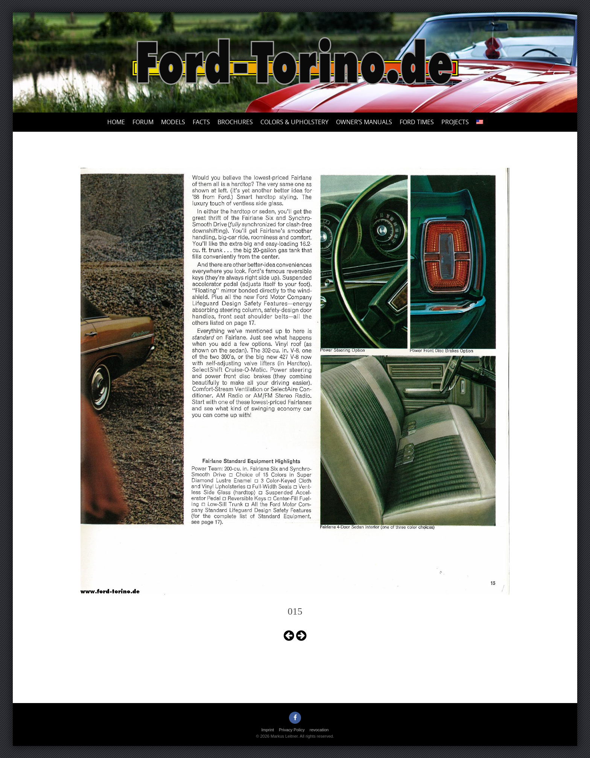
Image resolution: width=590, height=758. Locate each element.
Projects (455, 122)
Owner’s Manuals (364, 122)
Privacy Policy (291, 730)
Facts (201, 122)
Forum (143, 122)
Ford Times (417, 122)
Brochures (235, 122)
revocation (319, 730)
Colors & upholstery (294, 122)
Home (116, 122)
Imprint (268, 730)
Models (173, 122)
